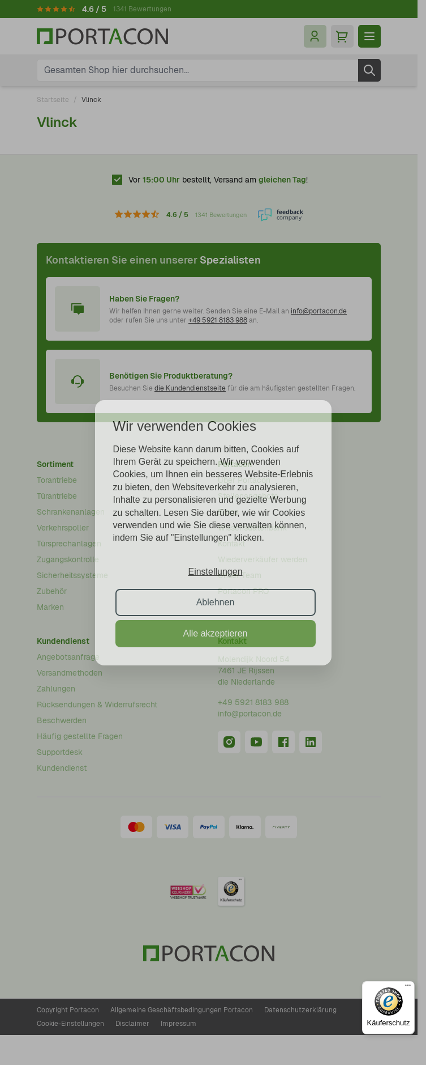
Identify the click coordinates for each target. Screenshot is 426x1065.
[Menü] (408, 988)
